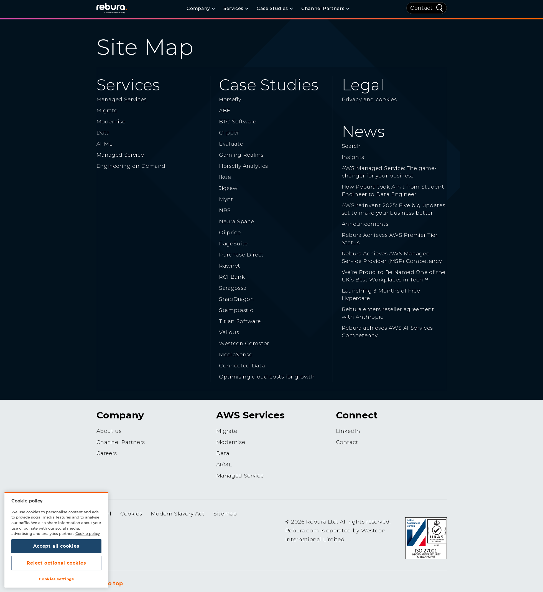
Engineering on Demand (131, 166)
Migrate (107, 110)
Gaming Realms (241, 155)
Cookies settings (56, 579)
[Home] (118, 8)
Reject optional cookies (56, 563)
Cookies (131, 513)
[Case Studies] (274, 8)
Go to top (109, 583)
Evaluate (231, 144)
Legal (363, 84)
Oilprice (230, 232)
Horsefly (230, 99)
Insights (353, 157)
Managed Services (121, 99)
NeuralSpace (236, 221)
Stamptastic (236, 310)
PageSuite (233, 243)
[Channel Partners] (325, 8)
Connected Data (242, 365)
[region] (56, 540)
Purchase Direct (241, 254)
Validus (229, 332)
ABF (224, 110)
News (363, 131)
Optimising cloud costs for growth (267, 377)
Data (103, 132)
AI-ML (104, 144)
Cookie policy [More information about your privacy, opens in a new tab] (87, 533)
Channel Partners (120, 442)
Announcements (365, 224)
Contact (421, 8)
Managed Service (120, 155)
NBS (225, 210)
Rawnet (229, 266)
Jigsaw (228, 188)
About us (109, 431)
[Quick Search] (439, 7)
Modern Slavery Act (178, 513)
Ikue (225, 177)
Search (351, 146)
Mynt (226, 199)
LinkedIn (348, 431)
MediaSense (236, 354)
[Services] (235, 8)
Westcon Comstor (244, 343)
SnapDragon (236, 299)
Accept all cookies (56, 546)
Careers (106, 453)
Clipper (229, 132)
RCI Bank (232, 277)
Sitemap (225, 513)
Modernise (111, 121)
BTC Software (237, 121)
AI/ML (224, 464)
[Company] (201, 8)
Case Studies (269, 84)
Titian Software (240, 321)
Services (128, 84)
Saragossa (233, 288)
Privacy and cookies (369, 99)
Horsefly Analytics (243, 166)
